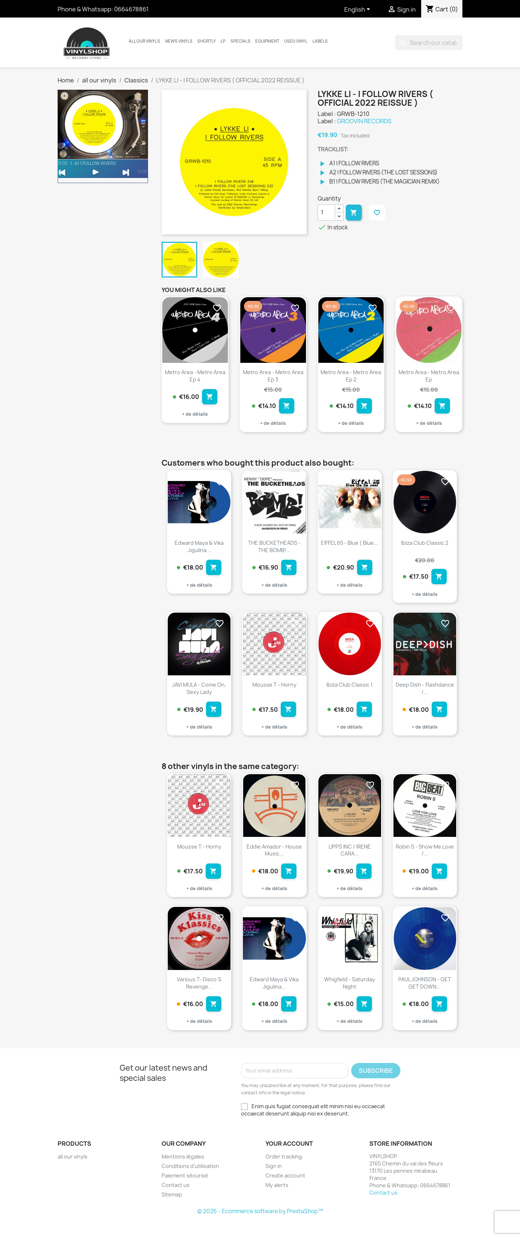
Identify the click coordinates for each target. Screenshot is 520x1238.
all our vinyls (144, 41)
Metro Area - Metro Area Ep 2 (351, 376)
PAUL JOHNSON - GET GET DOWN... (424, 996)
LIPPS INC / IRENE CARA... (350, 860)
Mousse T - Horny (274, 691)
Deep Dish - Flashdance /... (425, 695)
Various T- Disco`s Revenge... (199, 996)
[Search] (428, 42)
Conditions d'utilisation (190, 1183)
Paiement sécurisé (185, 1192)
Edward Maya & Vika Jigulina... (199, 550)
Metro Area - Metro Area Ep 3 (273, 376)
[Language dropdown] (358, 9)
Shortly (206, 41)
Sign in (273, 1183)
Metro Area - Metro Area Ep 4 (195, 376)
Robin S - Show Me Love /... (425, 860)
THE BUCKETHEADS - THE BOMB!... (274, 550)
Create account (285, 1192)
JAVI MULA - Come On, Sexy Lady (199, 695)
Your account (289, 1161)
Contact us (176, 1202)
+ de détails (195, 418)
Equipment (267, 41)
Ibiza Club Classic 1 (349, 691)
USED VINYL (295, 41)
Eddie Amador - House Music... (274, 860)
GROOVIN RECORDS (364, 121)
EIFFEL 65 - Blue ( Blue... (349, 546)
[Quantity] (326, 213)
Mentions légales (183, 1173)
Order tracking (283, 1173)
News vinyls (179, 41)
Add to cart (353, 212)
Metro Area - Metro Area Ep (429, 376)
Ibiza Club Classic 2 (424, 546)
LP (223, 41)
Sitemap (172, 1211)
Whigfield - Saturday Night (349, 996)
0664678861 (131, 9)
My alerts (276, 1202)
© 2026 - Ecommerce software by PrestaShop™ (260, 1228)
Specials (240, 41)
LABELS (320, 41)
